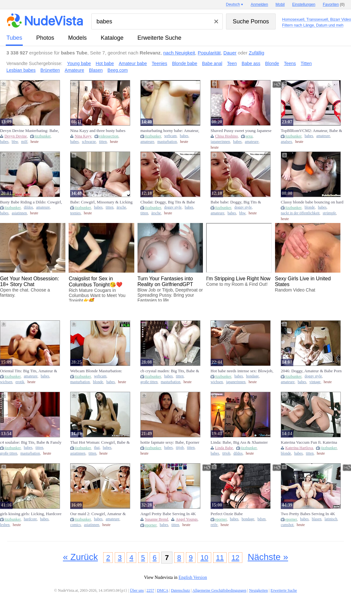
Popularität (209, 52)
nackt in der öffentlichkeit (300, 213)
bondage (252, 376)
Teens (290, 63)
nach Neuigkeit (179, 52)
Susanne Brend (156, 519)
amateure (147, 142)
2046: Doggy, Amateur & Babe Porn (311, 370)
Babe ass (251, 63)
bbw (15, 142)
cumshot (287, 525)
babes (4, 142)
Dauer (230, 52)
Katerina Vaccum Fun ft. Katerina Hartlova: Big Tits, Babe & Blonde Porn (310, 442)
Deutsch (233, 4)
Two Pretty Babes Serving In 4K (308, 513)
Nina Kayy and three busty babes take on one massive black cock (97, 130)
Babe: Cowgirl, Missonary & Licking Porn (101, 202)
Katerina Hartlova (299, 448)
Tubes (14, 38)
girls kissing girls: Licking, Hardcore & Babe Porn (31, 513)
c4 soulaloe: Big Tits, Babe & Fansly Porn (31, 442)
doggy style (172, 207)
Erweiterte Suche (159, 38)
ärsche (121, 207)
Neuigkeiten (258, 590)
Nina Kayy (83, 136)
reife (214, 525)
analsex (286, 142)
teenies (75, 213)
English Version (193, 577)
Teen (232, 63)
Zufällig (256, 52)
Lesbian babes (21, 70)
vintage (314, 382)
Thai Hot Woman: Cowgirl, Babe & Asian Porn (100, 442)
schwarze (89, 142)
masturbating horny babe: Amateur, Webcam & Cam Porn (169, 130)
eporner (150, 525)
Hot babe (105, 63)
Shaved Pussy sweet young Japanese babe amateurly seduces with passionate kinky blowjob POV (241, 130)
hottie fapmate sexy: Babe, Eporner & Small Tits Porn (169, 442)
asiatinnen (19, 213)
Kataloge (112, 38)
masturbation (167, 142)
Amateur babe (133, 63)
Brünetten (50, 70)
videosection (109, 136)
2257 (150, 590)
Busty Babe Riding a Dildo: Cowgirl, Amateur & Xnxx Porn (31, 202)
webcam (170, 136)
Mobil (280, 4)
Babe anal (212, 63)
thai (97, 448)
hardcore (30, 519)
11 (220, 558)
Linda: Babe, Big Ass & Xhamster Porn (239, 442)
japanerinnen (220, 142)
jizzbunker (43, 136)
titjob (180, 448)
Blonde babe (184, 63)
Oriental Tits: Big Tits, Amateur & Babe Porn (28, 371)
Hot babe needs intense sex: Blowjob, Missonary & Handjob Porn (242, 371)
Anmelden (259, 4)
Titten (306, 63)
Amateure (74, 70)
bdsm (261, 519)
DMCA (162, 590)
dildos (28, 207)
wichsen (6, 382)
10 (204, 558)
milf (24, 142)
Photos (45, 38)
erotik (19, 382)
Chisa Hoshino (226, 136)
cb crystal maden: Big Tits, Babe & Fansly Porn (169, 371)
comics (75, 525)
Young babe (79, 63)
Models (77, 38)
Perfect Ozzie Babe (227, 513)
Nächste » (268, 557)
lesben (5, 525)
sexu (249, 136)
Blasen (96, 70)
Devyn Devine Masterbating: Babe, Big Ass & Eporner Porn (29, 130)
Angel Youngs (186, 519)
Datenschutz (180, 590)
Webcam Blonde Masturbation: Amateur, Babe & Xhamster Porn (98, 371)
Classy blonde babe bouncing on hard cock (312, 202)
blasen (317, 519)
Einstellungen (303, 4)
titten (103, 142)
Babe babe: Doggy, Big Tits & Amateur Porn (236, 202)
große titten (149, 382)
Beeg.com (117, 70)
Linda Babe (224, 448)
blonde (310, 207)
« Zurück (80, 557)
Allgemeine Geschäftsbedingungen (219, 590)
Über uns (137, 590)
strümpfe (329, 213)
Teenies (159, 63)
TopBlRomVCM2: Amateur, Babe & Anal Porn (311, 130)
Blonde (272, 63)
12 (235, 558)
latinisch (331, 519)
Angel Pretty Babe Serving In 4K (168, 513)
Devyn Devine (15, 136)
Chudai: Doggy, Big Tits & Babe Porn (167, 202)
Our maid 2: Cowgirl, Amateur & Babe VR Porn (98, 513)
